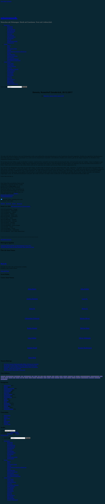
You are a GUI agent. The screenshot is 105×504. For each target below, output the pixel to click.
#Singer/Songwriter (12, 56)
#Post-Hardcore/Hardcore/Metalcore (16, 51)
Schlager (65, 377)
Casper (41, 376)
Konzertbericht (11, 29)
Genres (6, 44)
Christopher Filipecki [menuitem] (12, 485)
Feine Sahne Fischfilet (94, 376)
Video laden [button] (10, 201)
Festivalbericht (11, 31)
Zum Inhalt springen (6, 1)
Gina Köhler (10, 72)
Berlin (22, 376)
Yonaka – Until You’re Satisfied (12, 368)
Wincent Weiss (97, 377)
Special (9, 40)
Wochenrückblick (8, 409)
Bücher (6, 387)
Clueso (44, 376)
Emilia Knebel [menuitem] (11, 486)
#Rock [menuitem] (9, 461)
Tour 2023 (74, 377)
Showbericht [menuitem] (10, 448)
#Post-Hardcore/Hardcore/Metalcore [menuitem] (16, 467)
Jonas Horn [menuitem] (10, 489)
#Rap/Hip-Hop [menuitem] (11, 470)
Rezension (10, 26)
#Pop (8, 47)
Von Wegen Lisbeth (85, 377)
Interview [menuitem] (9, 449)
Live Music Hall (40, 377)
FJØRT (101, 376)
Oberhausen (57, 377)
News (5, 401)
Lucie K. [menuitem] (9, 492)
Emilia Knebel (11, 70)
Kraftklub (18, 377)
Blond (32, 376)
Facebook (8, 203)
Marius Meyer (11, 79)
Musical (45, 377)
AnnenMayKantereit (10, 376)
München (49, 377)
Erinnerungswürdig (12, 41)
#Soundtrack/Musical (12, 59)
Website (3, 203)
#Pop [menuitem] (8, 463)
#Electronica (10, 57)
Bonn (39, 376)
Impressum (7, 418)
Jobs (5, 420)
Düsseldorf (65, 376)
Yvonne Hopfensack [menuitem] (12, 499)
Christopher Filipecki (12, 69)
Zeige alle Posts (5, 271)
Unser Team (10, 63)
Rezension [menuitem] (10, 442)
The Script (69, 377)
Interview (9, 34)
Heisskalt (6, 377)
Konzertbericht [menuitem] (11, 445)
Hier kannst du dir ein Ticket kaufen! (21, 206)
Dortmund (57, 376)
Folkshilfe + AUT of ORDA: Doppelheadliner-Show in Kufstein (21, 367)
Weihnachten (91, 377)
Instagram (19, 203)
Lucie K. (9, 76)
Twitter (14, 203)
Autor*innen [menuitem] (7, 477)
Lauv (23, 377)
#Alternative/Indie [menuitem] (12, 464)
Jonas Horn (10, 73)
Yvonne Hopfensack (12, 84)
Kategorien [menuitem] (7, 441)
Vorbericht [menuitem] (10, 444)
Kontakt (6, 422)
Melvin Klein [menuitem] (10, 498)
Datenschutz (7, 415)
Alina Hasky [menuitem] (10, 480)
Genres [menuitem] (6, 460)
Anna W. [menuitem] (9, 483)
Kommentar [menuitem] (10, 454)
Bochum (35, 376)
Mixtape (6, 400)
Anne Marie (3, 376)
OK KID (61, 377)
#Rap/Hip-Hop (11, 54)
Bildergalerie (10, 42)
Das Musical (48, 376)
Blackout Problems (27, 376)
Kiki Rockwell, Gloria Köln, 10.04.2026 (14, 370)
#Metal (9, 50)
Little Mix (34, 377)
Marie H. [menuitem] (9, 494)
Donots (9, 239)
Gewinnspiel (10, 35)
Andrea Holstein (11, 66)
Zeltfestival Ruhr (4, 379)
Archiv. (3, 430)
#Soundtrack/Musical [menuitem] (12, 474)
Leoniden (26, 377)
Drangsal (61, 376)
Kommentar (10, 38)
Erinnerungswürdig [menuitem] (12, 457)
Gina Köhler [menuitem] (10, 488)
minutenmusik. (9, 17)
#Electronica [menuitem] (10, 473)
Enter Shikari (70, 376)
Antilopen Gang (17, 376)
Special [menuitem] (9, 455)
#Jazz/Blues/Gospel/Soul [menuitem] (13, 476)
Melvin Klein (10, 82)
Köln (21, 377)
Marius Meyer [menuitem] (11, 495)
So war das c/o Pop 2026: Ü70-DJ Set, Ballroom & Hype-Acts (20, 365)
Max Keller (10, 81)
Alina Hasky (10, 65)
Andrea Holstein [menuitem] (11, 482)
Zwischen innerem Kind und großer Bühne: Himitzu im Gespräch (21, 364)
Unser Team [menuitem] (10, 479)
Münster (52, 377)
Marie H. (9, 78)
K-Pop (14, 377)
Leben (5, 399)
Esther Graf (77, 376)
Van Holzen (78, 377)
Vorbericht (10, 28)
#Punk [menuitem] (9, 469)
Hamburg (2, 377)
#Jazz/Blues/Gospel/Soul (13, 60)
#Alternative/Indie (12, 48)
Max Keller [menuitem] (10, 497)
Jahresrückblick (11, 37)
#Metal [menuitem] (9, 466)
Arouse (17, 433)
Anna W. (9, 67)
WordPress (10, 433)
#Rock (9, 45)
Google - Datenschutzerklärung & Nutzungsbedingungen (9, 195)
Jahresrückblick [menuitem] (11, 452)
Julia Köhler (10, 75)
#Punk (9, 53)
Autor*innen (7, 62)
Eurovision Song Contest (85, 376)
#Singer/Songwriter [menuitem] (12, 472)
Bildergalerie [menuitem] (10, 458)
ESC (74, 376)
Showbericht (10, 32)
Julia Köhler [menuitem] (10, 491)
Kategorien (7, 25)
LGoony (30, 377)
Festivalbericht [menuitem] (11, 447)
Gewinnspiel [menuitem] (10, 451)
